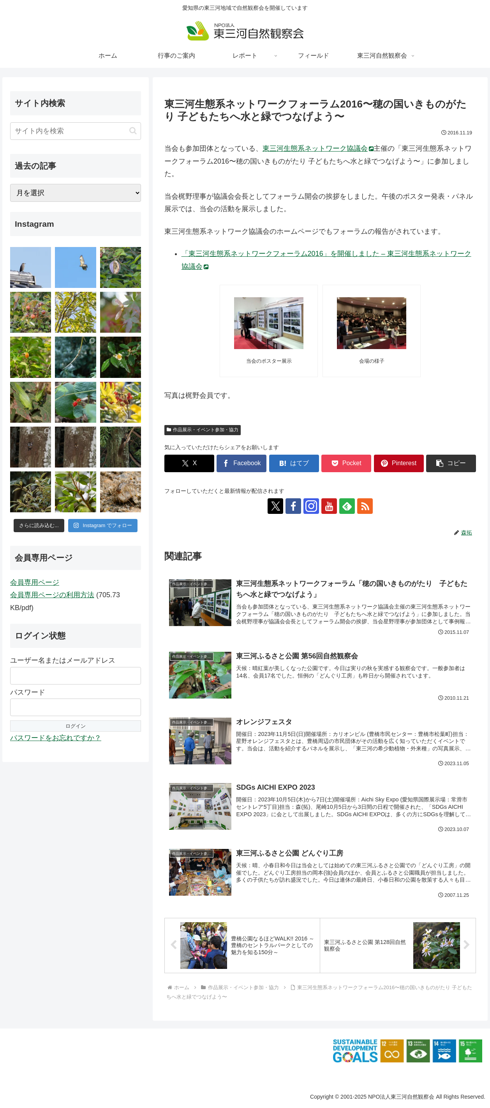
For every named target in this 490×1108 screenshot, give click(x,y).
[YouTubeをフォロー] (329, 506)
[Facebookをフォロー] (293, 506)
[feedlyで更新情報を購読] (347, 506)
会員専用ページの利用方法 (52, 595)
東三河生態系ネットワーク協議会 (318, 148)
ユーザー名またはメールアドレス (62, 660)
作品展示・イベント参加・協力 (202, 429)
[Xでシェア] (189, 463)
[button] (451, 463)
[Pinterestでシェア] (399, 463)
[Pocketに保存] (346, 463)
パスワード (27, 692)
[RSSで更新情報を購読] (365, 506)
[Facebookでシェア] (241, 463)
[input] (75, 131)
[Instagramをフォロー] (311, 506)
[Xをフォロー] (275, 506)
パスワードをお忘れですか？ (55, 738)
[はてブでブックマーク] (294, 463)
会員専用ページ (34, 582)
